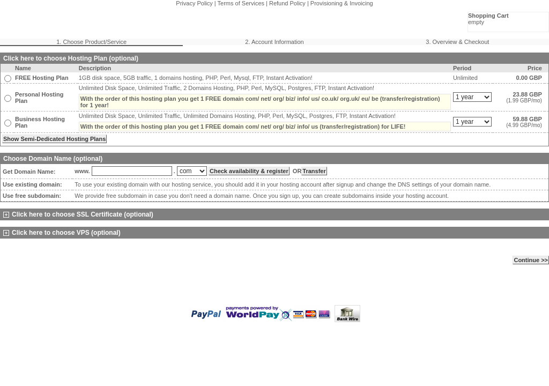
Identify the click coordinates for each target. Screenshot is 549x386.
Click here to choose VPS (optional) (62, 232)
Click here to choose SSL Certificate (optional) (78, 214)
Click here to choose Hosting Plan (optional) (70, 58)
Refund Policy (287, 3)
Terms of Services (241, 3)
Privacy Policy (194, 3)
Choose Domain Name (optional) (52, 158)
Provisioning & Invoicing (341, 3)
